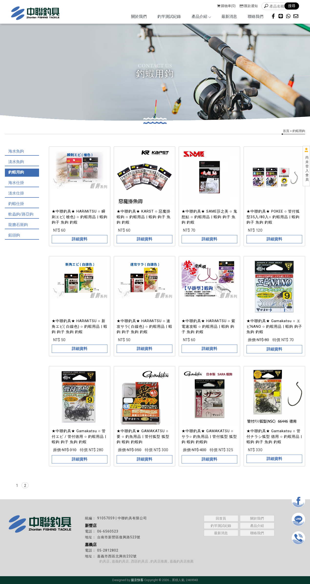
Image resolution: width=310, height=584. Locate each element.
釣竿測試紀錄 (169, 16)
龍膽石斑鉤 (18, 224)
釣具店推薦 (158, 561)
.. (170, 580)
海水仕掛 (16, 182)
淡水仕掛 (16, 193)
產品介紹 (201, 16)
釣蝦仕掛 (16, 203)
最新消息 (229, 16)
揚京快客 (137, 580)
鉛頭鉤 (14, 235)
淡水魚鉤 (16, 161)
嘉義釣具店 (120, 561)
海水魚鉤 (16, 151)
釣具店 (104, 561)
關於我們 (139, 16)
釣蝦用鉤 (16, 172)
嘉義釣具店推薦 (182, 561)
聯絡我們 (255, 16)
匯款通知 (249, 6)
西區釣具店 (139, 561)
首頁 (286, 131)
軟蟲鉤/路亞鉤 (20, 214)
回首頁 (221, 518)
